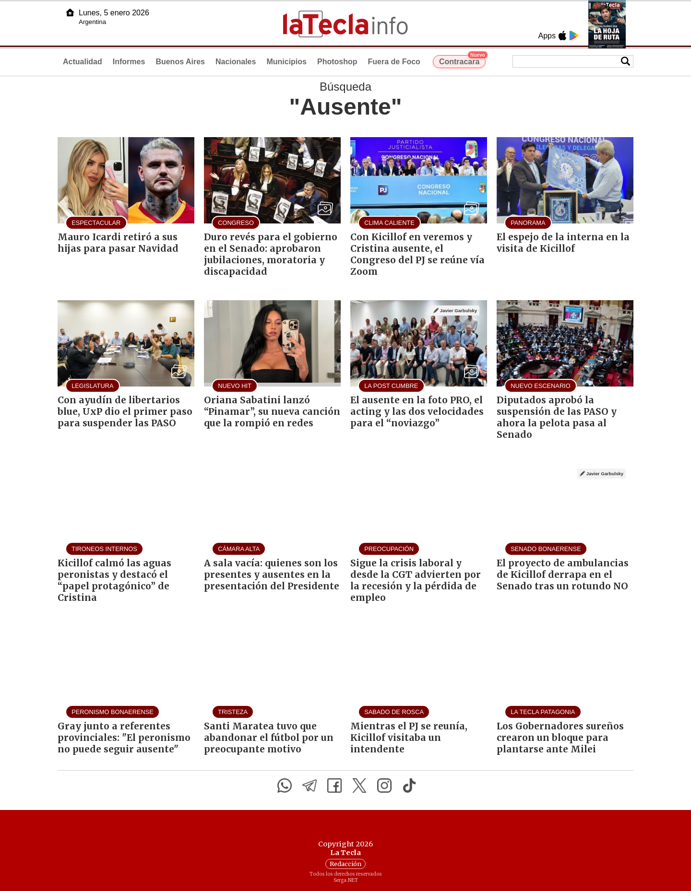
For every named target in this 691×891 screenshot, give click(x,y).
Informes (129, 62)
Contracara (462, 60)
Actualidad (82, 62)
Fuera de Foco (394, 62)
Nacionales (235, 62)
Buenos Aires (180, 62)
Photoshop (337, 62)
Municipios (286, 62)
